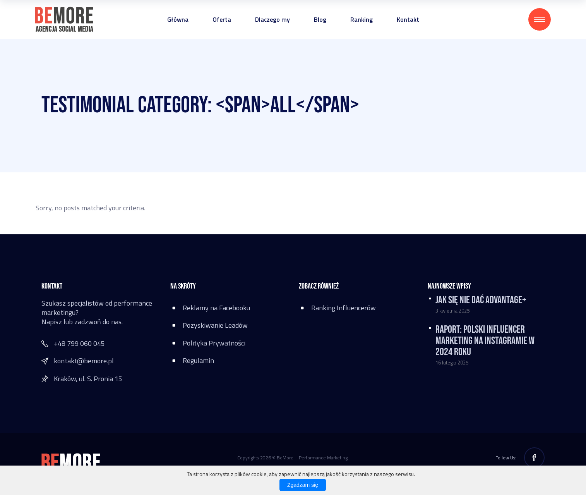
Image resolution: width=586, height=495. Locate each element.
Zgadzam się (302, 485)
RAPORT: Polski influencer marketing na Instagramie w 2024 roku (485, 340)
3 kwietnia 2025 (452, 311)
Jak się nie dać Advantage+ (480, 300)
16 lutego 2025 (451, 362)
